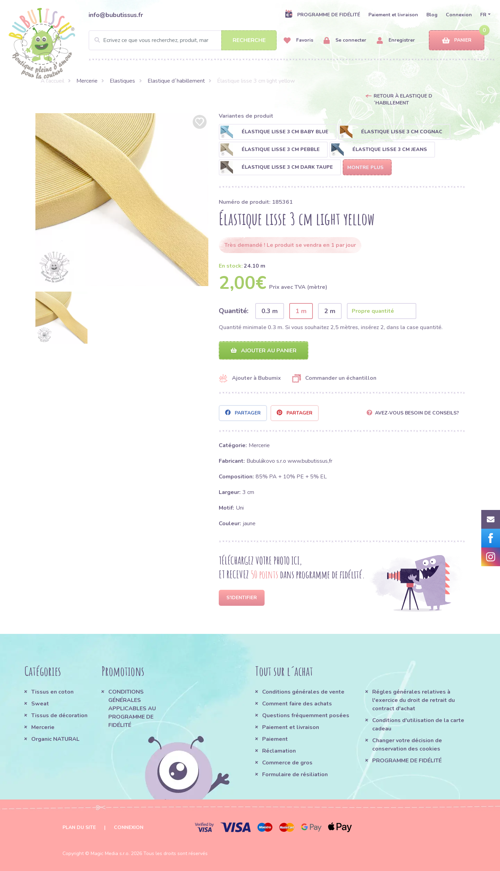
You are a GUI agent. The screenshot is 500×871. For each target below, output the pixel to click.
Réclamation (279, 751)
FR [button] (483, 14)
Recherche (249, 40)
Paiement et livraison (393, 14)
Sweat (40, 703)
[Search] (183, 40)
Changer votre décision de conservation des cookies (407, 745)
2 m (329, 311)
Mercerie (87, 81)
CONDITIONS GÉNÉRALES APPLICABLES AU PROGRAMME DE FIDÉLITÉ (132, 708)
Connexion (459, 14)
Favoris (298, 40)
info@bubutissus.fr (116, 15)
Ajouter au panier (264, 350)
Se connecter (345, 40)
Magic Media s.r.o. (110, 853)
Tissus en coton (52, 692)
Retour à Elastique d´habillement (403, 99)
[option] (121, 199)
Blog (432, 14)
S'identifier (241, 597)
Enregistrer (396, 40)
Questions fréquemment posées (305, 715)
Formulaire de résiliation (295, 774)
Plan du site (79, 827)
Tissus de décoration (59, 715)
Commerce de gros (287, 763)
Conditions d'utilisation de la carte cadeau (418, 724)
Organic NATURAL (55, 739)
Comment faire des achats (297, 703)
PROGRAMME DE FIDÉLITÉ (322, 14)
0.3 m (269, 311)
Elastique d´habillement (176, 81)
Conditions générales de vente (303, 692)
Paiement (275, 739)
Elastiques (122, 81)
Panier (457, 40)
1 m (301, 311)
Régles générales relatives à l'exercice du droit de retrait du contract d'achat (413, 700)
